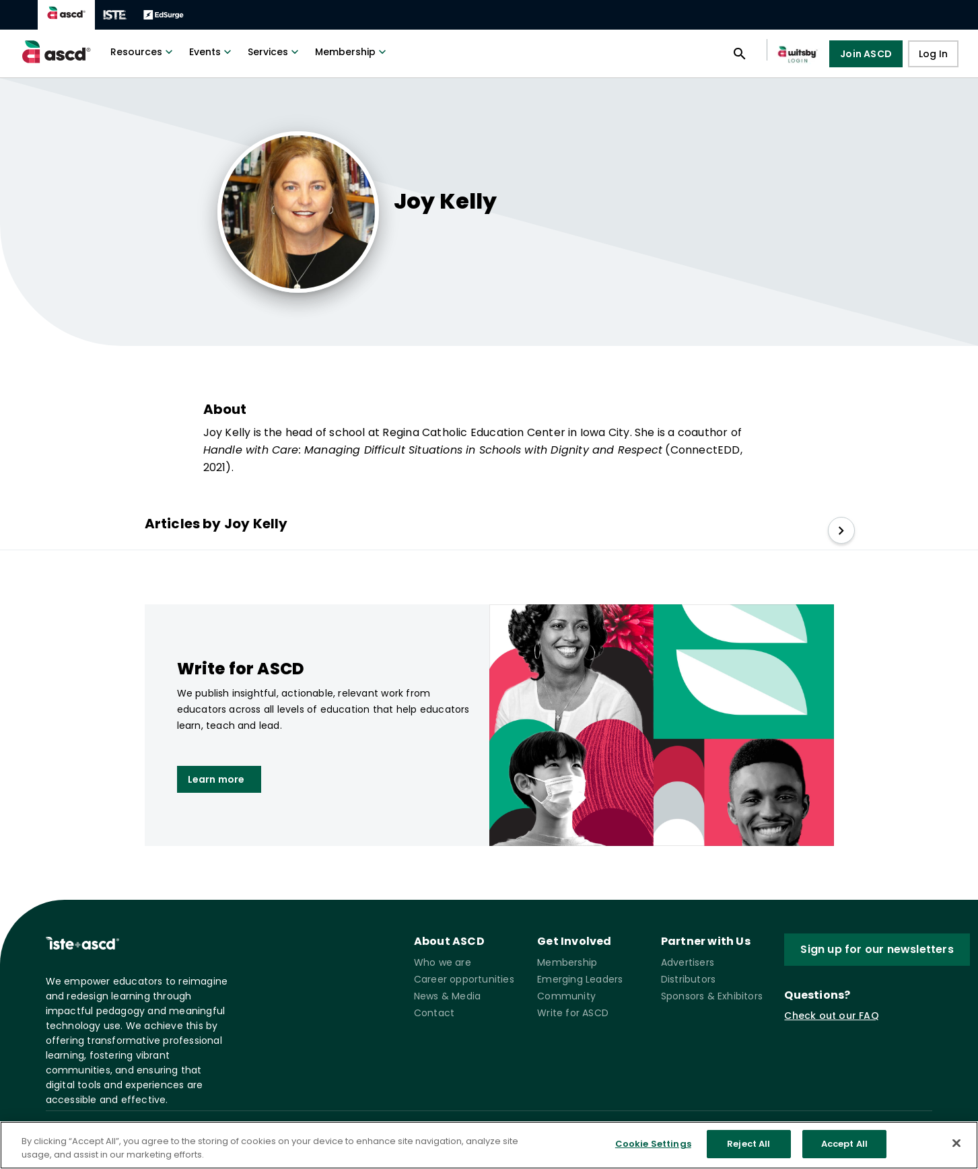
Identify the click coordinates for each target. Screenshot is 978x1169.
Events (211, 52)
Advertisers (687, 962)
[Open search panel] (740, 54)
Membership (352, 52)
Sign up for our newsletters (876, 949)
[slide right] (841, 530)
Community (566, 996)
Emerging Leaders (580, 979)
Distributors (688, 979)
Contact (434, 1013)
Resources (143, 52)
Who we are (442, 962)
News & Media (447, 996)
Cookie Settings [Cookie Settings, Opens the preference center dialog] (653, 1144)
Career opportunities (464, 979)
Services (275, 52)
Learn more (216, 779)
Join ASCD (866, 54)
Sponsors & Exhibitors (712, 996)
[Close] (956, 1143)
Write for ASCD (572, 1013)
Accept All (844, 1144)
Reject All (748, 1144)
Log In (933, 54)
